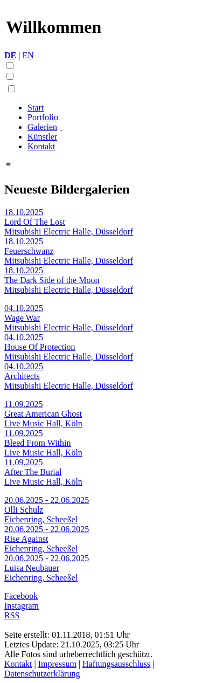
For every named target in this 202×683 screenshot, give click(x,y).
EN (27, 55)
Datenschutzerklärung (42, 673)
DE (10, 55)
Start (35, 107)
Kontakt (41, 146)
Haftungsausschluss (116, 663)
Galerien (42, 127)
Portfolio (42, 117)
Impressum (57, 663)
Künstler (42, 136)
